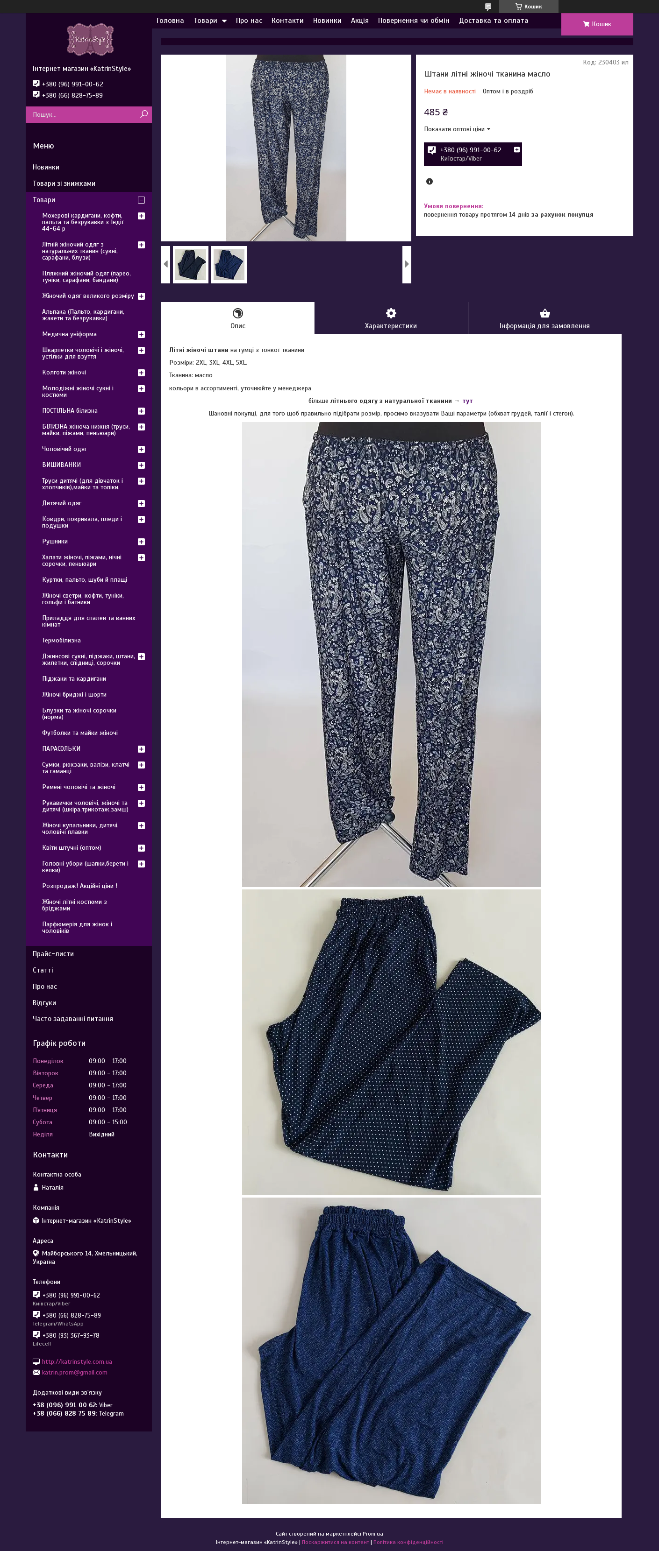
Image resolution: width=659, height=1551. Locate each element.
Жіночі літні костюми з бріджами (74, 905)
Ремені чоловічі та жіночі (78, 787)
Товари (205, 20)
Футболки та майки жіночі (80, 733)
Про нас (249, 20)
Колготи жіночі (64, 372)
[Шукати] (144, 114)
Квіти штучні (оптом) (71, 848)
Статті (43, 970)
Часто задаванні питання (73, 1019)
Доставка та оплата (494, 20)
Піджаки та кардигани (74, 679)
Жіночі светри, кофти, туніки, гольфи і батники (83, 599)
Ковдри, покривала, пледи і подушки (82, 522)
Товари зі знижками (64, 183)
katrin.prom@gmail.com (74, 1372)
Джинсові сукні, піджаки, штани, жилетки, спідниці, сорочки (88, 659)
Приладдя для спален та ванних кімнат (88, 621)
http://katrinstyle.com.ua (77, 1361)
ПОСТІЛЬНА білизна (70, 411)
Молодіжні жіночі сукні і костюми (78, 391)
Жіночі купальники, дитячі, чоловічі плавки (80, 828)
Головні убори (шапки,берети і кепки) (85, 867)
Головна (170, 20)
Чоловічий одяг (64, 449)
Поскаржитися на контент (335, 1542)
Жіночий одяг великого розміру (88, 296)
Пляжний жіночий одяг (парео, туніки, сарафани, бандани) (86, 276)
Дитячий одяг (61, 503)
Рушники (55, 541)
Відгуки (44, 1003)
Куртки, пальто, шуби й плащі (84, 580)
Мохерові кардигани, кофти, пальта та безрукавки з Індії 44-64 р (83, 222)
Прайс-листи (53, 954)
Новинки (327, 20)
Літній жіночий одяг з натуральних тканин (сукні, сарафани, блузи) (80, 250)
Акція (360, 20)
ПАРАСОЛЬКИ (61, 749)
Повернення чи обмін (414, 20)
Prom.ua (373, 1533)
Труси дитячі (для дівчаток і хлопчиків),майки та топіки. (82, 484)
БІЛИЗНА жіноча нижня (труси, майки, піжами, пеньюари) (86, 430)
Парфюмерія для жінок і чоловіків (77, 927)
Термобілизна (61, 640)
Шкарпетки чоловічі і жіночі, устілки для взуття (83, 353)
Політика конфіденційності (408, 1542)
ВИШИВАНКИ (61, 465)
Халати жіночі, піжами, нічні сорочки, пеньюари (82, 560)
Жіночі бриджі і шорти (74, 694)
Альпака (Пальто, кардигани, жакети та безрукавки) (83, 315)
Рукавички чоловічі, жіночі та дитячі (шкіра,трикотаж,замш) (85, 806)
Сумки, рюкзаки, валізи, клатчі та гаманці (85, 768)
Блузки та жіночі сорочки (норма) (79, 713)
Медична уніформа (69, 334)
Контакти (288, 20)
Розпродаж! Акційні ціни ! (79, 886)
